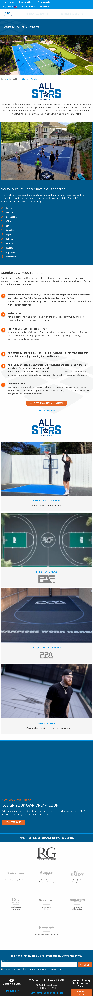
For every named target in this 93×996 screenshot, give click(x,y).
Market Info (12, 987)
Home (9, 2)
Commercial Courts (71, 14)
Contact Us (53, 6)
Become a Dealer (81, 988)
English (15, 6)
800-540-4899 (34, 6)
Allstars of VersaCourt (31, 79)
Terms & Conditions (46, 409)
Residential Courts (37, 14)
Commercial (44, 2)
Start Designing (11, 820)
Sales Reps (49, 989)
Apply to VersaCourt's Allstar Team (46, 403)
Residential (25, 2)
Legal (60, 989)
